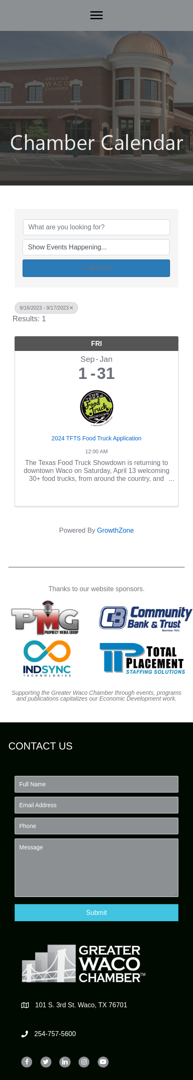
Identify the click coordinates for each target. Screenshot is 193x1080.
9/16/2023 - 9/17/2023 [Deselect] (46, 308)
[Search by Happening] (96, 247)
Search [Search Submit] (96, 268)
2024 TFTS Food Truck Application (96, 438)
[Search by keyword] (96, 227)
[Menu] (96, 15)
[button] (96, 912)
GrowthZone (115, 530)
